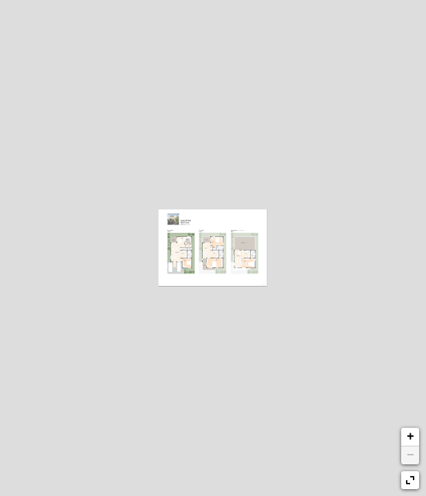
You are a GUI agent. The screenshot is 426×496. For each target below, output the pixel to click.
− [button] (410, 455)
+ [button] (410, 436)
